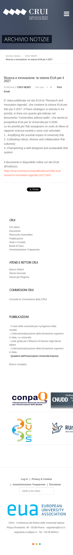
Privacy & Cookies (42, 479)
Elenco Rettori (16, 269)
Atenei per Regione (19, 277)
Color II (36, 544)
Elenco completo (18, 364)
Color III (40, 544)
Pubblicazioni (16, 238)
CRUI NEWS (31, 56)
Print (59, 87)
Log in (24, 479)
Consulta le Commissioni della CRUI (28, 299)
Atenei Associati (17, 273)
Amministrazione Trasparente (24, 249)
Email (7, 91)
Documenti (14, 231)
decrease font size (47, 86)
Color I (33, 544)
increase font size (50, 86)
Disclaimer (55, 484)
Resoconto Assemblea (21, 234)
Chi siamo (14, 227)
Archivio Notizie (13, 56)
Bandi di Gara (16, 246)
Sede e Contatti (17, 242)
